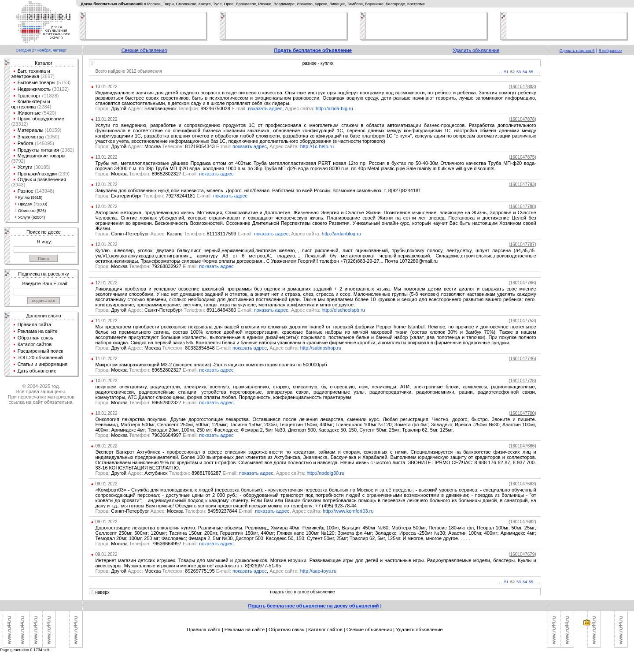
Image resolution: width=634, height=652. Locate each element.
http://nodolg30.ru (325, 473)
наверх (102, 592)
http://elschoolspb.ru (343, 310)
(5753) (63, 82)
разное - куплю (317, 63)
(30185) (41, 167)
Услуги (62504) (31, 217)
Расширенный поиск (40, 351)
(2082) (66, 150)
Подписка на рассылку (43, 273)
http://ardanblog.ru (341, 233)
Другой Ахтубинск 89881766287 (167, 473)
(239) (63, 173)
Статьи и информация (43, 364)
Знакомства (31, 136)
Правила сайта (35, 324)
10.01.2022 (106, 380)
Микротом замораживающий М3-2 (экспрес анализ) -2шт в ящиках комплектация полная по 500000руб (211, 364)
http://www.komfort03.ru (348, 511)
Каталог (43, 63)
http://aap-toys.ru (318, 571)
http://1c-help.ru (317, 146)
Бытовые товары (36, 82)
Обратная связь (35, 337)
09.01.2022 (106, 445)
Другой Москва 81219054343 (163, 146)
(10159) (53, 130)
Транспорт (29, 95)
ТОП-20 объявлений (40, 357)
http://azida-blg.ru (334, 108)
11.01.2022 (106, 320)
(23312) (19, 124)
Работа (25, 143)
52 (512, 72)
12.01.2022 (106, 184)
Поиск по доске (43, 232)
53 (518, 72)
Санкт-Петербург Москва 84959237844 (175, 511)
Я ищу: (44, 241)
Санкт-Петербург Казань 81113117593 (174, 233)
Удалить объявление (476, 50)
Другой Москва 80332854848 (163, 347)
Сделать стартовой (577, 50)
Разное (25, 191)
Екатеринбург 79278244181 (154, 195)
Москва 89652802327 (147, 173)
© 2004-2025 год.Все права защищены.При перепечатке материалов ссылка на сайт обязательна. (41, 394)
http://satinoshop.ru (321, 347)
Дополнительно (43, 315)
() (522, 86)
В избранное (610, 50)
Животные (29, 112)
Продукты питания (38, 150)
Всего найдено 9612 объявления (128, 71)
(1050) (51, 136)
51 (506, 72)
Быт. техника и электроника (30, 73)
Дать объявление (37, 370)
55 (531, 72)
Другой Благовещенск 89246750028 (171, 108)
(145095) (43, 143)
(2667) (47, 76)
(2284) (43, 106)
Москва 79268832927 (147, 266)
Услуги (25, 167)
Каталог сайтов (35, 344)
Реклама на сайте (38, 331)
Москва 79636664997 (147, 435)
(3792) (18, 161)
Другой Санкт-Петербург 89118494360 (174, 310)
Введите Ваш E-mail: (45, 283)
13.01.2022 (106, 86)
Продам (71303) (32, 204)
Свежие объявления (144, 50)
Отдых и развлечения (42, 179)
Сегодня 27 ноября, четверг (41, 50)
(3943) (18, 184)
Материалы (31, 130)
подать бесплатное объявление (302, 591)
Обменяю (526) (32, 211)
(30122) (60, 89)
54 (525, 72)
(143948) (43, 191)
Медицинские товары (42, 155)
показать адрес (265, 108)
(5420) (48, 112)
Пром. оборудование (41, 118)
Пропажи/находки (37, 173)
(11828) (50, 95)
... (501, 72)
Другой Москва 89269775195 (163, 571)
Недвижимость (34, 89)
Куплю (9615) (30, 197)
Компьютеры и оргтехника (30, 104)
